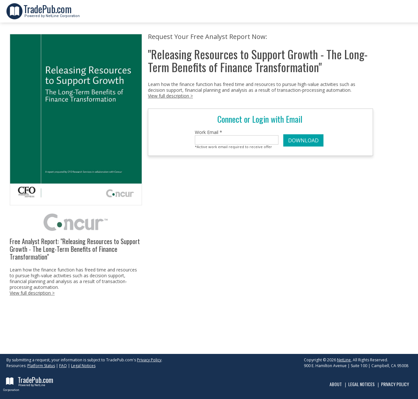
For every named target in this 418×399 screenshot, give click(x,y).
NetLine (344, 360)
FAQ (63, 365)
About (336, 384)
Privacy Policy (149, 360)
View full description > (32, 293)
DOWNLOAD (303, 140)
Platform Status (41, 365)
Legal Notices (83, 365)
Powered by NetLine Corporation (51, 14)
